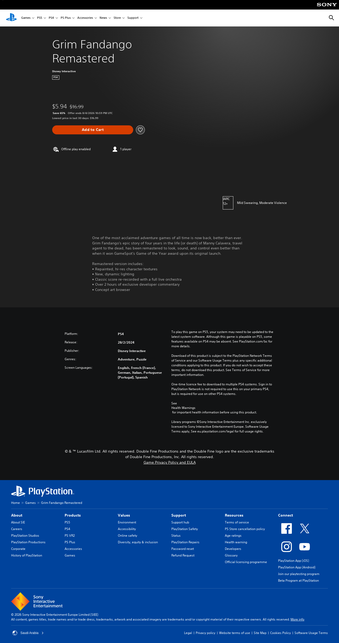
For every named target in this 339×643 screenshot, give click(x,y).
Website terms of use (234, 633)
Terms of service (237, 522)
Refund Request (182, 555)
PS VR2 (70, 535)
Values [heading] (124, 515)
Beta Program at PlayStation (298, 580)
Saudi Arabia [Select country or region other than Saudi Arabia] (28, 633)
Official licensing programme (246, 562)
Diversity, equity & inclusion (138, 542)
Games (25, 18)
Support (133, 18)
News (103, 18)
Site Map (260, 633)
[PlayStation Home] (11, 18)
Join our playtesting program (298, 574)
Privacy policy (205, 633)
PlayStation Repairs (185, 542)
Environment (127, 522)
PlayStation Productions (28, 542)
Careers (16, 529)
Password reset (182, 548)
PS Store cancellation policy (245, 529)
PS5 (39, 18)
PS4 (51, 18)
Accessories (85, 18)
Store (117, 18)
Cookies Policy (280, 633)
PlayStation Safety (184, 529)
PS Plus (66, 18)
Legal (188, 633)
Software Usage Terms (311, 633)
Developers (233, 548)
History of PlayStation (26, 555)
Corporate (18, 548)
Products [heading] (73, 515)
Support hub (180, 522)
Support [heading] (178, 515)
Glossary (231, 555)
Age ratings (233, 535)
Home (15, 502)
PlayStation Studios (25, 535)
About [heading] (16, 515)
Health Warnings (183, 408)
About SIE (18, 522)
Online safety (127, 535)
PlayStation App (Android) (296, 567)
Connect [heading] (285, 515)
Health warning (236, 542)
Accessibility (127, 529)
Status (176, 535)
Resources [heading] (234, 515)
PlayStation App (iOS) (293, 560)
